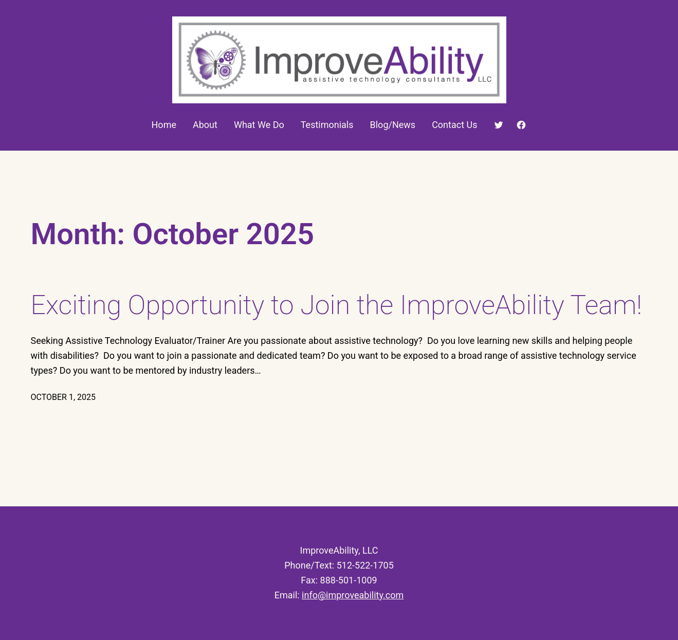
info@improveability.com (353, 595)
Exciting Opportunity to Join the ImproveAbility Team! (337, 305)
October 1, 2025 (63, 397)
